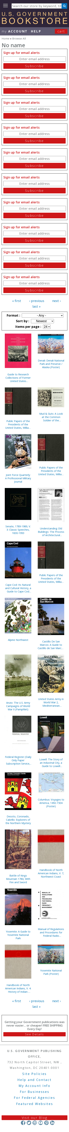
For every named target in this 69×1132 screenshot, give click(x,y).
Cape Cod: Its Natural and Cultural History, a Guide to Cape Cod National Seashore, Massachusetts (18, 588)
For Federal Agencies (34, 1098)
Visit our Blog (34, 1118)
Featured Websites (34, 1104)
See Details (34, 1034)
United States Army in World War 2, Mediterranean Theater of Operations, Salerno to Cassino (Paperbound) (51, 702)
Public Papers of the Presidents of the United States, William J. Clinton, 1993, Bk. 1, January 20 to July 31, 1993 (51, 578)
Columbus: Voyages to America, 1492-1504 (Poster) (51, 803)
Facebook (23, 1122)
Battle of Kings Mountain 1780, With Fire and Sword (18, 879)
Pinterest (46, 1122)
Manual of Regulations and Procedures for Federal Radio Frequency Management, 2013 (51, 932)
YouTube (40, 1122)
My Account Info (34, 1086)
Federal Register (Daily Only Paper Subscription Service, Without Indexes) (18, 760)
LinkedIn (52, 1122)
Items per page (27, 326)
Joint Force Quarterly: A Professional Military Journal (18, 478)
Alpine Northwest (18, 640)
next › (56, 301)
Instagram (35, 1122)
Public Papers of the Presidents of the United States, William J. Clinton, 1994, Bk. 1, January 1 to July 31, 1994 (18, 424)
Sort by (22, 321)
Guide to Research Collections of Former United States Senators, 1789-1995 (18, 378)
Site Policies (34, 1074)
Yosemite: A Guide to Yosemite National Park (18, 935)
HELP (36, 31)
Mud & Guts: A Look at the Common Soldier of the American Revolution (51, 417)
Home (5, 38)
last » (36, 306)
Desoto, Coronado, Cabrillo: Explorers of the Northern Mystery (18, 820)
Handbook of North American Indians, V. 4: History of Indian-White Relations (18, 988)
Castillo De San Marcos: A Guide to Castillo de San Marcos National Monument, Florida (51, 645)
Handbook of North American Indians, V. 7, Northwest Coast (51, 873)
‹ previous (36, 301)
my (15, 31)
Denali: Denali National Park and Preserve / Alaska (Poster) (51, 364)
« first (16, 301)
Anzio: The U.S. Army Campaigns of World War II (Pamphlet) (18, 706)
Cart (61, 31)
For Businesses (34, 1092)
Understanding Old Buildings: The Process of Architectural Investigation (51, 532)
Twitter (29, 1122)
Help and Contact (34, 1080)
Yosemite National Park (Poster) (51, 972)
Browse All (19, 38)
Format (13, 315)
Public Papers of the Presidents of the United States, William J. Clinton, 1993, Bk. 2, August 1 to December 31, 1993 (51, 471)
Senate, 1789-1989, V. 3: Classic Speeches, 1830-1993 (18, 530)
